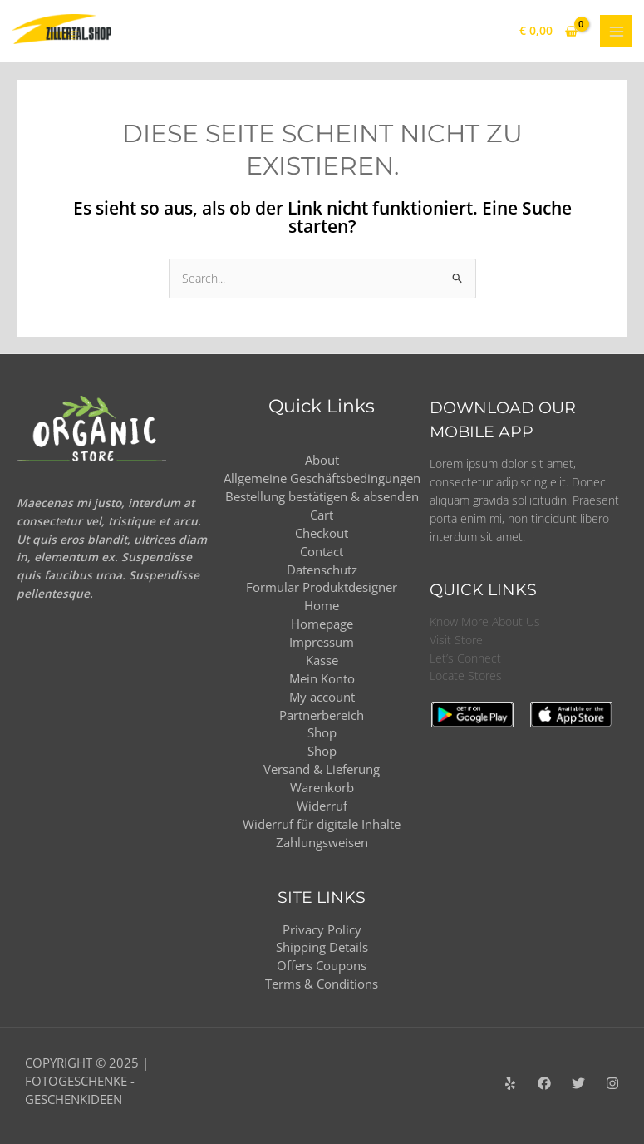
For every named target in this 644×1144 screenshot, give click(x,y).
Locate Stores (466, 675)
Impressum (321, 642)
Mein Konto (322, 678)
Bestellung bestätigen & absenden (322, 496)
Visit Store (456, 640)
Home (321, 605)
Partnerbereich (321, 715)
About (322, 459)
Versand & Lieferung (321, 769)
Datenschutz (322, 569)
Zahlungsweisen (322, 842)
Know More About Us (485, 621)
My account (322, 696)
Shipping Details (322, 947)
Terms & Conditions (321, 983)
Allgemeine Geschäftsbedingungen (322, 478)
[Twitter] (578, 1083)
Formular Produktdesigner (321, 587)
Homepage (322, 623)
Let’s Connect (465, 658)
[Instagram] (612, 1083)
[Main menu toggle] (616, 31)
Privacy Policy (322, 929)
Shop (322, 732)
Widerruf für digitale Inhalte (322, 824)
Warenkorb (322, 787)
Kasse (322, 660)
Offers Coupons (321, 965)
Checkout (321, 533)
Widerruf (322, 805)
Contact (321, 551)
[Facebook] (544, 1083)
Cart (321, 514)
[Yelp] (510, 1083)
